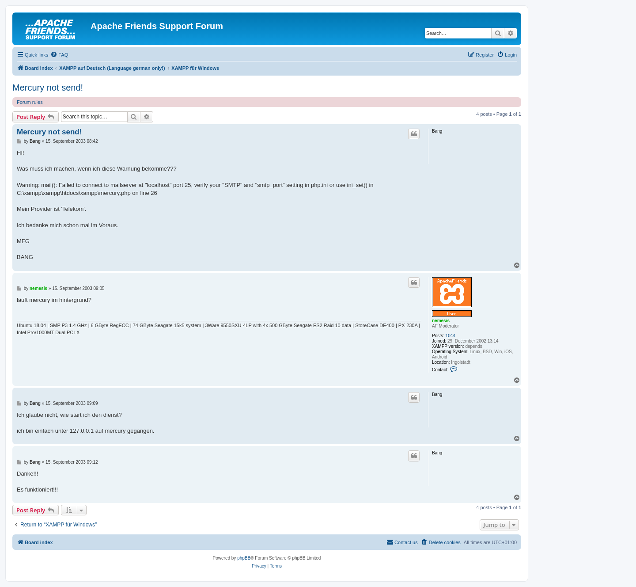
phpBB (243, 558)
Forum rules (30, 102)
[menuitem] (59, 55)
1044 (450, 335)
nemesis (441, 320)
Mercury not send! (47, 87)
